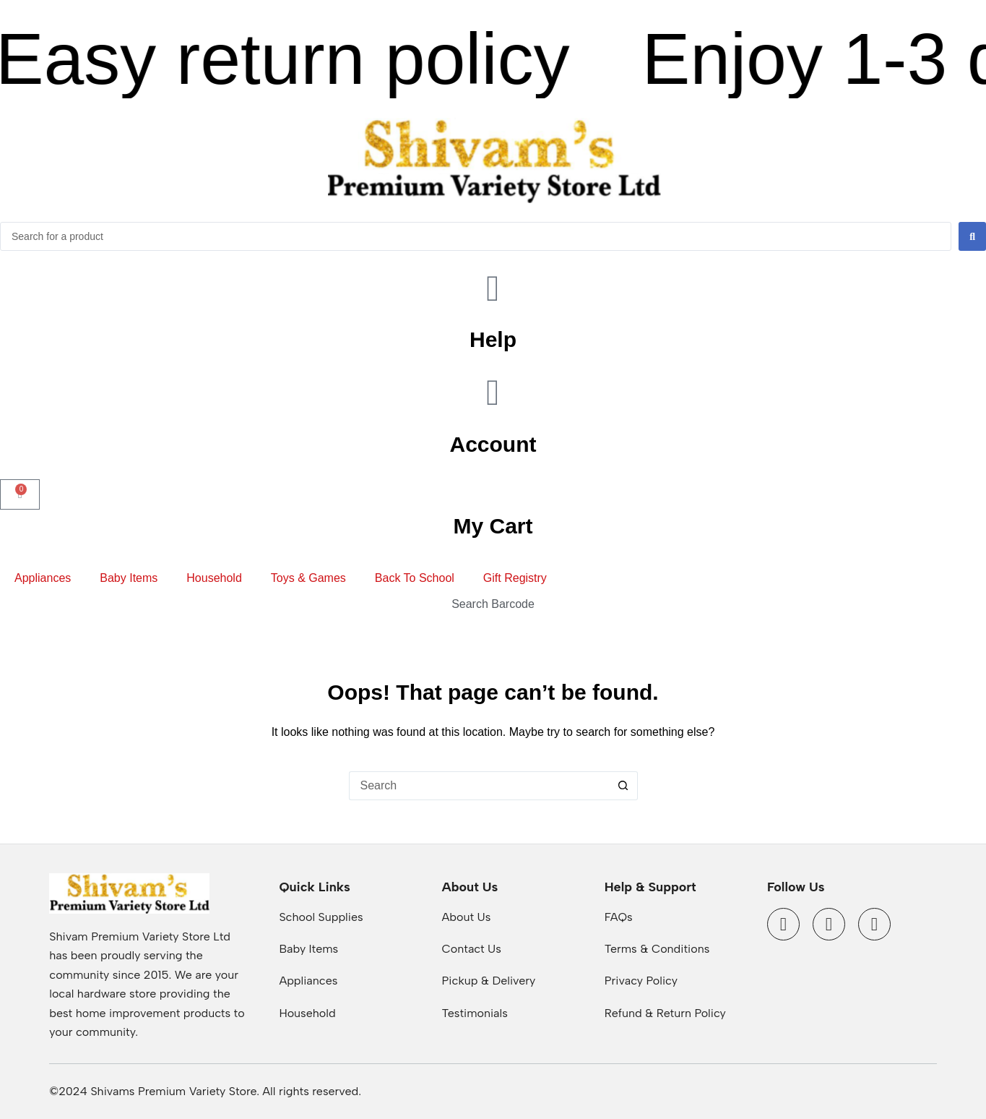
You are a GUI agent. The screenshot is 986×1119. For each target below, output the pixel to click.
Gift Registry (515, 578)
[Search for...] (479, 785)
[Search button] (623, 785)
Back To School (414, 578)
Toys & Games (308, 578)
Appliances (42, 578)
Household (214, 578)
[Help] (493, 288)
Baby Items (128, 578)
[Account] (493, 392)
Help (493, 339)
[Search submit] (972, 236)
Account (493, 444)
